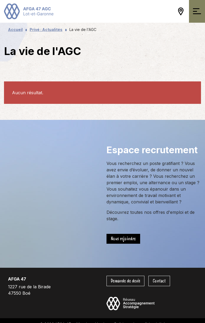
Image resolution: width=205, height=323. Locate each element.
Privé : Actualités (46, 29)
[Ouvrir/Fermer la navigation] (197, 11)
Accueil (15, 29)
